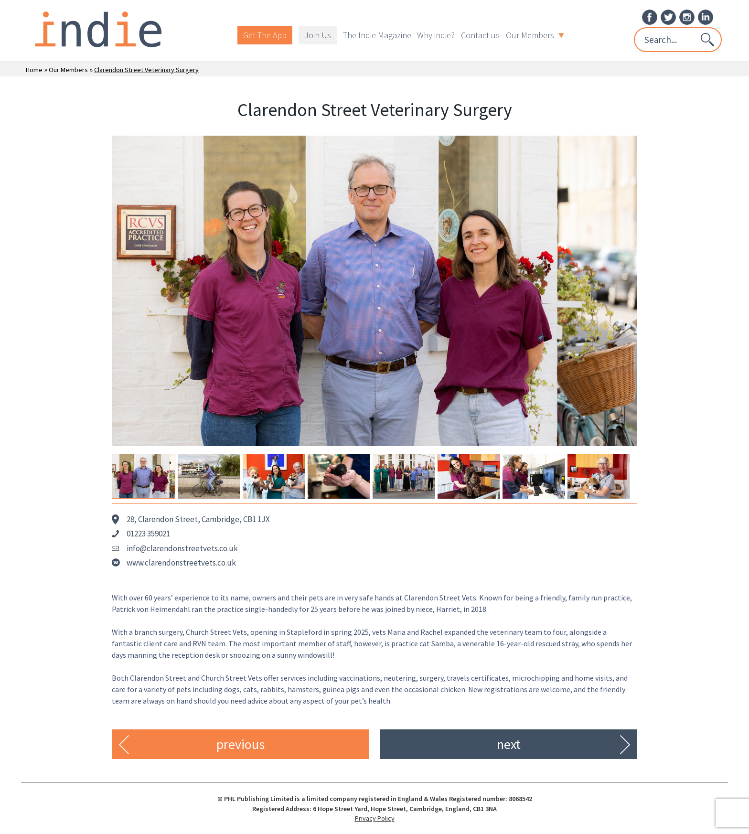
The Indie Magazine (377, 35)
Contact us (480, 35)
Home (34, 69)
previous (240, 744)
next (509, 744)
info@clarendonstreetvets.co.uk (182, 548)
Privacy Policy (375, 818)
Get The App (265, 35)
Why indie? (436, 35)
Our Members (535, 35)
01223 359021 (148, 533)
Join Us (317, 35)
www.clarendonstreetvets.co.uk (181, 562)
